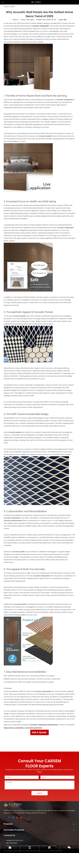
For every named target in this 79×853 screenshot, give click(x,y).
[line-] (5, 838)
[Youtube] (17, 817)
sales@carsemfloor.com (14, 840)
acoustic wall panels (40, 26)
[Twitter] (5, 817)
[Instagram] (21, 817)
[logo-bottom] (12, 805)
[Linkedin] (13, 817)
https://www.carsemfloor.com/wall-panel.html (23, 728)
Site (64, 20)
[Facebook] (9, 817)
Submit (39, 793)
